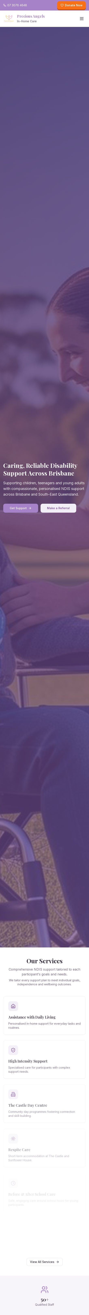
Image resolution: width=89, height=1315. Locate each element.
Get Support (21, 508)
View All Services (44, 1262)
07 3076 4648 (15, 5)
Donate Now (71, 5)
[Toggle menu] (82, 19)
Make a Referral (58, 508)
